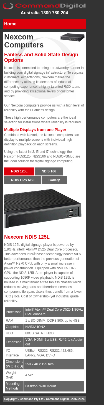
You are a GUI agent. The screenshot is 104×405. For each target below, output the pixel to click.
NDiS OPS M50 (22, 180)
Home (10, 24)
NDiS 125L (19, 171)
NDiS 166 (49, 171)
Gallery (54, 180)
